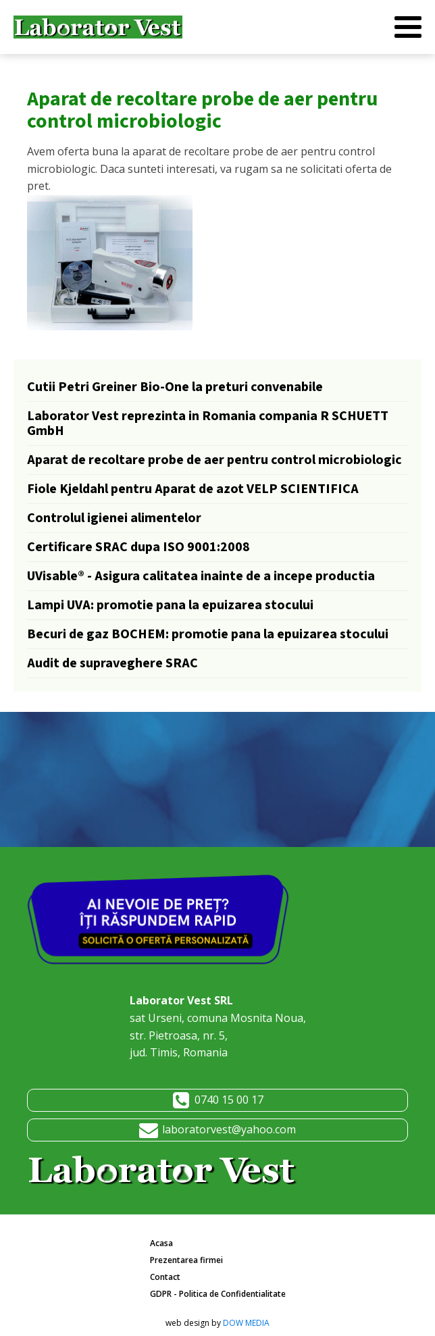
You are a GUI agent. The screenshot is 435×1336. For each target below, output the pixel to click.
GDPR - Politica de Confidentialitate (218, 1294)
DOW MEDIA (246, 1323)
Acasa (161, 1243)
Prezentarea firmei (186, 1260)
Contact (165, 1277)
